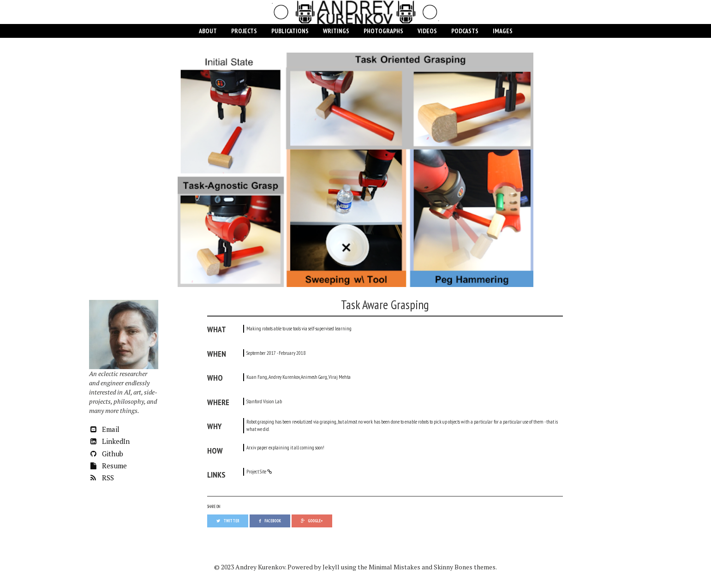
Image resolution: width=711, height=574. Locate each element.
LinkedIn (109, 441)
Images (503, 31)
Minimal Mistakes (394, 566)
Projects (244, 31)
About (208, 31)
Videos (427, 31)
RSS (101, 477)
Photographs (383, 31)
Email (104, 429)
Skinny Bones (453, 566)
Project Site (256, 471)
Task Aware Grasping (385, 304)
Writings (336, 31)
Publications (290, 31)
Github (106, 453)
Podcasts (464, 31)
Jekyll (331, 566)
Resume (108, 465)
